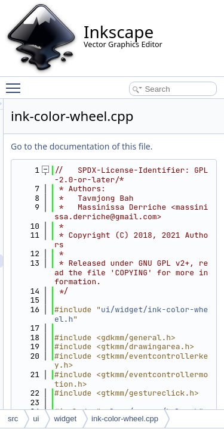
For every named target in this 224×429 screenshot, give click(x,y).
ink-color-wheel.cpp (124, 418)
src (13, 418)
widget (65, 418)
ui (36, 418)
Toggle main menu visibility (16, 83)
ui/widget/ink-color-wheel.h (163, 378)
